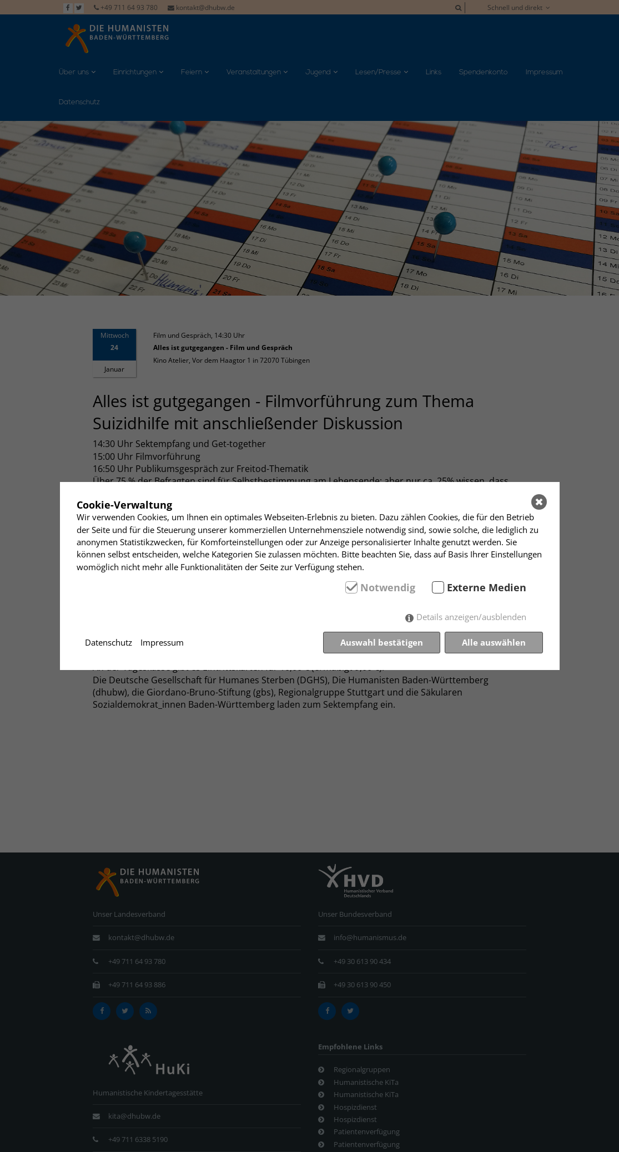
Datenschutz (108, 642)
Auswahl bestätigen (381, 642)
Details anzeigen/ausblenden (471, 616)
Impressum (162, 642)
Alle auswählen (494, 642)
